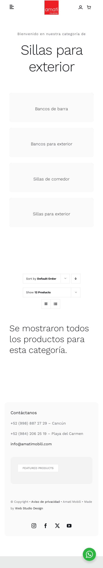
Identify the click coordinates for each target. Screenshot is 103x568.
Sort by (41, 278)
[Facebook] (45, 525)
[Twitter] (57, 525)
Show (38, 292)
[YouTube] (69, 525)
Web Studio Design (29, 508)
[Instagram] (33, 525)
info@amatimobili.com (31, 444)
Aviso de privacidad (45, 501)
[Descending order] (75, 278)
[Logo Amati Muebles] (51, 2)
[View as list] (55, 304)
